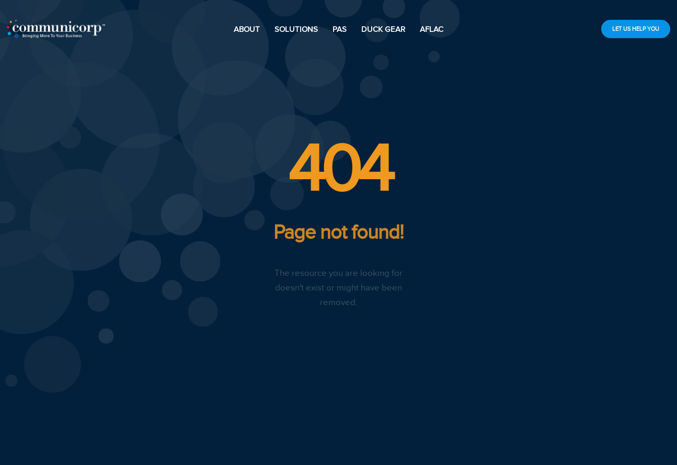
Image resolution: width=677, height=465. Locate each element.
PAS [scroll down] (339, 29)
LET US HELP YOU (635, 29)
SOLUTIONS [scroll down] (296, 29)
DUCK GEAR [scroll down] (383, 29)
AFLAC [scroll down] (431, 29)
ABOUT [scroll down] (247, 29)
